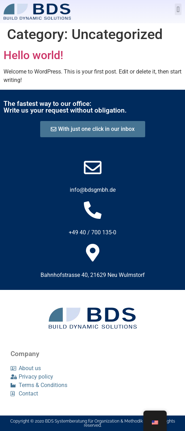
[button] (178, 9)
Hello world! (33, 55)
